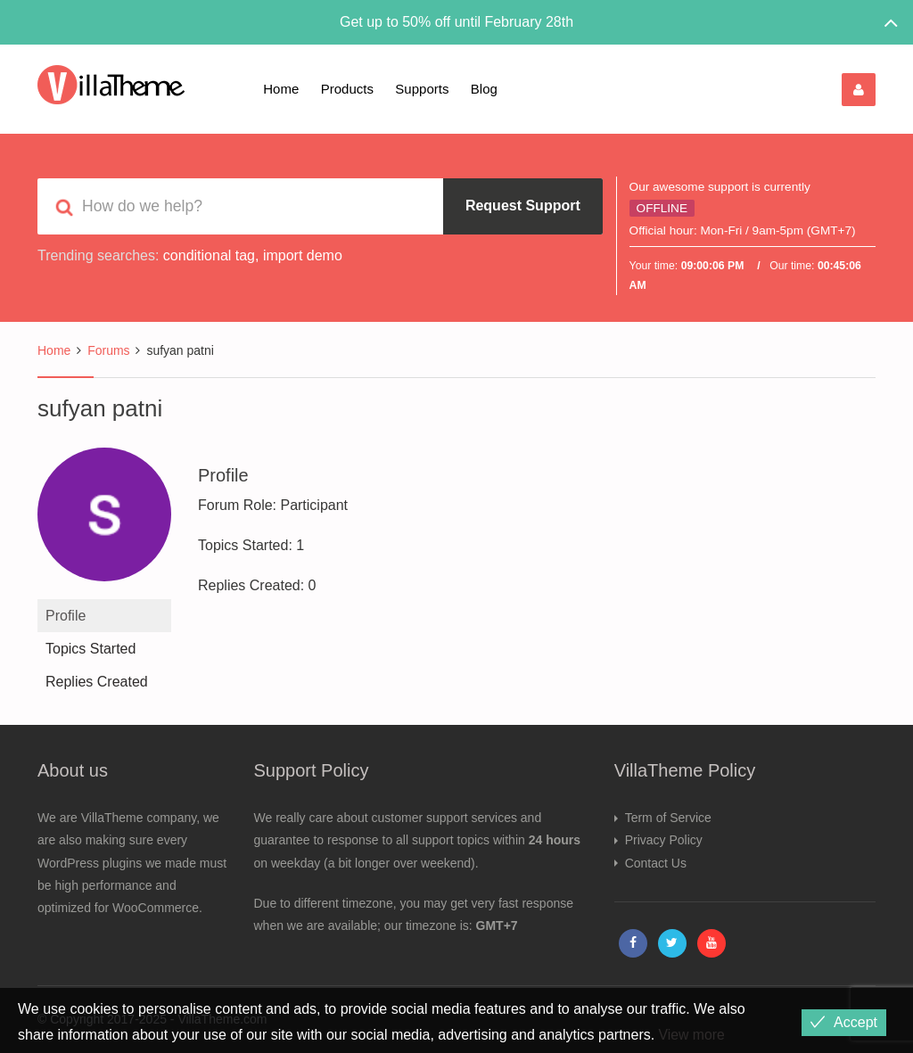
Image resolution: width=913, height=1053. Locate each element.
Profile (65, 615)
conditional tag (209, 255)
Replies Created (96, 681)
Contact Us (656, 863)
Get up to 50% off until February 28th (456, 21)
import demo (302, 255)
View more (692, 1034)
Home (281, 88)
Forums (108, 350)
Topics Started (90, 648)
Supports (421, 88)
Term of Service (668, 817)
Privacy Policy (664, 840)
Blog (484, 88)
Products (347, 88)
